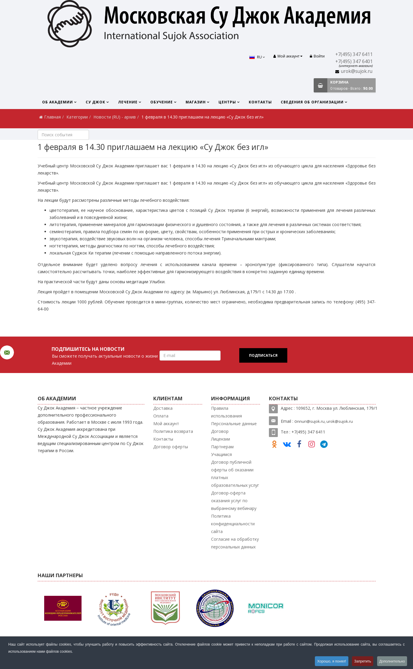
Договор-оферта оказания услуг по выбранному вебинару (233, 500)
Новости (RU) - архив (114, 117)
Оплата (160, 416)
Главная (52, 117)
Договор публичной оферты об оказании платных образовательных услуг (235, 473)
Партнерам (222, 446)
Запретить (361, 661)
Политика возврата (173, 431)
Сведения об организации (312, 102)
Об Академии (57, 102)
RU (256, 57)
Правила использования (226, 412)
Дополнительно (392, 661)
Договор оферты (170, 446)
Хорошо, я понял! (330, 661)
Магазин (196, 102)
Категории (77, 117)
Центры (227, 102)
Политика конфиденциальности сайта (233, 523)
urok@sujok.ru (356, 71)
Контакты (260, 102)
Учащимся (221, 454)
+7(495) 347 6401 (354, 61)
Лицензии (220, 439)
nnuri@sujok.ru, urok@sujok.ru (325, 421)
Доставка (163, 408)
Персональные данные (234, 423)
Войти (317, 56)
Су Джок (95, 102)
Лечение (128, 102)
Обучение (161, 102)
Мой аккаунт (166, 423)
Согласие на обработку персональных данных (235, 543)
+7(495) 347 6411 (354, 54)
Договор (220, 431)
